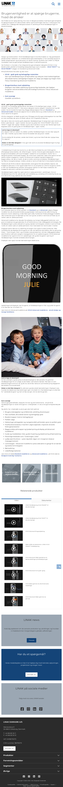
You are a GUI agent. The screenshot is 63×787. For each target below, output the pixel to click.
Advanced (43, 210)
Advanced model (7, 112)
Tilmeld (31, 640)
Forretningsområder (13, 760)
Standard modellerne (22, 454)
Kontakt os (31, 674)
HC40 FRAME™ (6, 69)
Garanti (53, 784)
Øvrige (6, 771)
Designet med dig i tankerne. (11, 456)
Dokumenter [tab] (46, 500)
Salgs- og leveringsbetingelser (31, 786)
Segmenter (8, 766)
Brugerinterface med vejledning (17, 85)
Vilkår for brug (34, 784)
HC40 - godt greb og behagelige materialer (21, 74)
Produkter (8, 755)
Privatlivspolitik (44, 784)
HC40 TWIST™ (52, 67)
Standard (49, 110)
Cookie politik (11, 784)
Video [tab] (16, 500)
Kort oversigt (10, 96)
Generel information (22, 784)
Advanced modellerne (40, 454)
